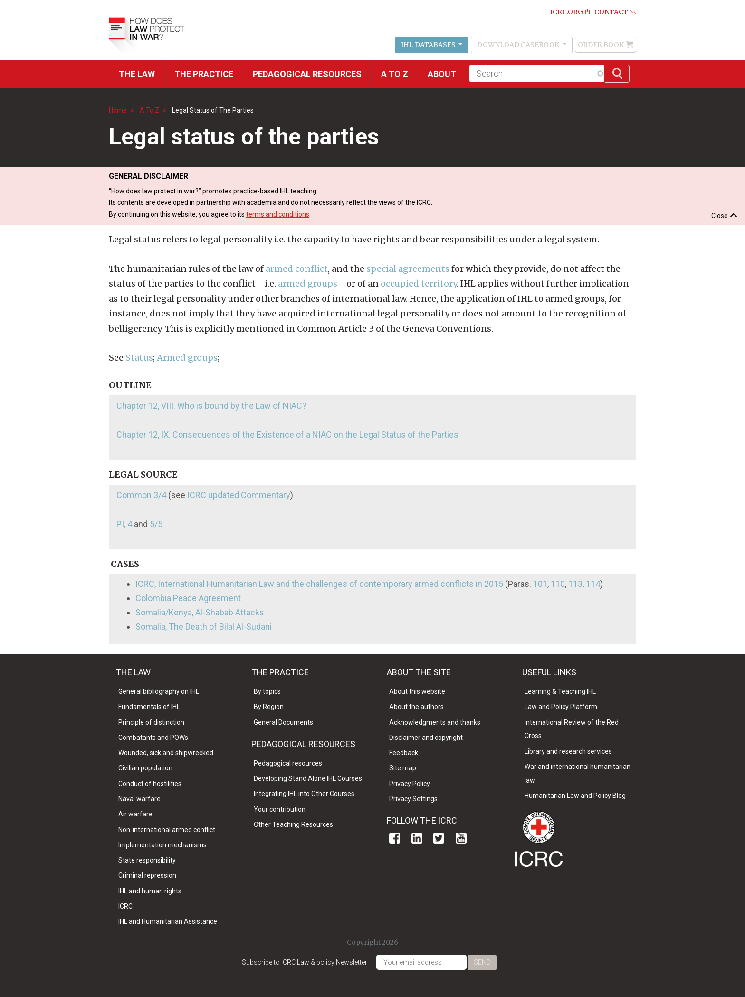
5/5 (156, 524)
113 (575, 584)
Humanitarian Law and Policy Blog (575, 795)
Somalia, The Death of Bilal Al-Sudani (203, 627)
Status (139, 357)
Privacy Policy (409, 783)
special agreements (407, 268)
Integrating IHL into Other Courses (304, 793)
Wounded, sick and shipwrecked (165, 753)
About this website (417, 691)
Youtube (461, 838)
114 (593, 584)
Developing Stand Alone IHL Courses (308, 778)
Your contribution (280, 809)
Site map (402, 768)
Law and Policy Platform (561, 706)
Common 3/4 (141, 495)
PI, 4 (124, 524)
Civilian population (145, 768)
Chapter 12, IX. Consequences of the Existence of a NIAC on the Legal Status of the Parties (287, 435)
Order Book (601, 44)
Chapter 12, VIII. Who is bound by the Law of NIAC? (211, 406)
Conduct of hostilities (149, 783)
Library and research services (568, 751)
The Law (137, 74)
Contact (611, 12)
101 (540, 584)
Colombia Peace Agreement (188, 598)
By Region (269, 706)
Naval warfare (139, 799)
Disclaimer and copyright (426, 737)
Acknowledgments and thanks (434, 722)
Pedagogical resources (307, 74)
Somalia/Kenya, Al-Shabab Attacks (199, 612)
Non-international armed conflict (166, 830)
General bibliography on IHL (158, 691)
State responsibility (147, 860)
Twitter (438, 838)
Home (118, 110)
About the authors (416, 706)
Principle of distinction (151, 722)
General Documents (283, 722)
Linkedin (416, 838)
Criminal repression (147, 875)
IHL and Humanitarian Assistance (167, 921)
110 (558, 584)
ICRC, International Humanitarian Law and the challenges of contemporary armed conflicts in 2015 (319, 584)
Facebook (394, 838)
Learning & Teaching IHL (560, 691)
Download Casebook (519, 44)
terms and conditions (277, 214)
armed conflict (297, 268)
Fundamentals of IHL (149, 706)
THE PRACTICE (203, 74)
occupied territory (419, 283)
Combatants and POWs (153, 737)
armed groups (307, 283)
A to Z (394, 74)
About (442, 74)
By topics (267, 691)
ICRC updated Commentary (238, 495)
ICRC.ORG (566, 12)
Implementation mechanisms (162, 845)
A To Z (149, 110)
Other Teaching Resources (293, 824)
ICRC (125, 906)
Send (482, 962)
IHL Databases (429, 44)
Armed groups (187, 357)
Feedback (403, 753)
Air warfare (135, 814)
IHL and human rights (149, 891)
